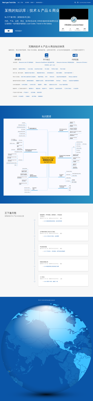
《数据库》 (39, 84)
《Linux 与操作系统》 (63, 84)
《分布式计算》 (32, 84)
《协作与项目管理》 (68, 72)
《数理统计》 (31, 88)
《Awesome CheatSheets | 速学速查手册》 (45, 62)
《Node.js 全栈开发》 (73, 76)
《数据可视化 (40, 76)
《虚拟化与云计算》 (53, 84)
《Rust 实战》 (63, 69)
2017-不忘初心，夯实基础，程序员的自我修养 (54, 251)
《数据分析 (37, 88)
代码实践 (18, 31)
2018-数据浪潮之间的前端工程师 (51, 266)
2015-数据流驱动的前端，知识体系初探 (53, 221)
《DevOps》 (58, 80)
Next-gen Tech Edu (9, 2)
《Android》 (52, 76)
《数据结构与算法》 (40, 72)
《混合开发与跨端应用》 (61, 76)
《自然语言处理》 (59, 88)
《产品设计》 (26, 92)
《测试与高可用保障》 (49, 80)
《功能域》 (27, 96)
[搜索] (75, 2)
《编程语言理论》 (22, 69)
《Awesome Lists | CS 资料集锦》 (26, 62)
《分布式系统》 (24, 84)
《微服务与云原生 (39, 80)
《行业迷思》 (21, 96)
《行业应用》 (76, 88)
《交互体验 (32, 92)
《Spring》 (64, 80)
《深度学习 (51, 88)
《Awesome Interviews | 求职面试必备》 (65, 62)
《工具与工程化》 (68, 88)
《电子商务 (33, 96)
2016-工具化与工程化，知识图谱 (51, 236)
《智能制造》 (40, 96)
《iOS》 (46, 76)
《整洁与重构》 (59, 72)
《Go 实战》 (47, 69)
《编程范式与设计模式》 (29, 72)
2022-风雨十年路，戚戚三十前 (51, 281)
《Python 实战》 (55, 69)
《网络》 (45, 84)
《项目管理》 (39, 92)
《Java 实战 (30, 69)
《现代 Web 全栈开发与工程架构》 (28, 76)
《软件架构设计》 (50, 72)
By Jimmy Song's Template (85, 2)
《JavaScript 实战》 (38, 69)
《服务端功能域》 (30, 80)
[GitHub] (77, 2)
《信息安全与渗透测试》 (73, 80)
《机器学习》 (44, 88)
